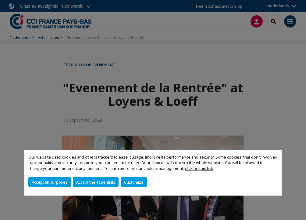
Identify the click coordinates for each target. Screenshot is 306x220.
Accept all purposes (50, 182)
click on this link (199, 168)
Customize (134, 182)
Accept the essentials (95, 182)
